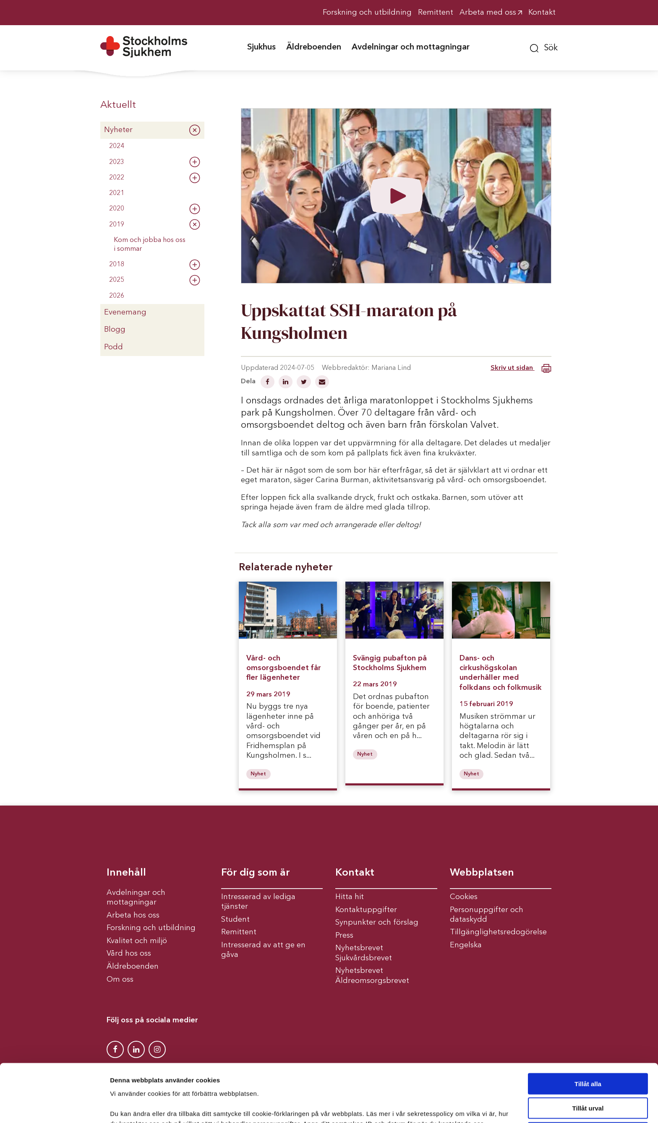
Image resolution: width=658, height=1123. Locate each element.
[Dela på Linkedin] (286, 383)
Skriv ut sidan (521, 368)
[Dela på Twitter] (304, 383)
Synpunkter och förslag (376, 922)
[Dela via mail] (322, 383)
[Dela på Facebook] (268, 383)
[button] (544, 47)
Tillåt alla (587, 1029)
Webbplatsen (482, 873)
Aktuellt (118, 105)
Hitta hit (349, 897)
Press (344, 935)
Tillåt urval (588, 1054)
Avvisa (588, 1078)
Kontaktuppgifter (366, 910)
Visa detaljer (456, 1106)
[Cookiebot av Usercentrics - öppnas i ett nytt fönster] (54, 1106)
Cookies (464, 897)
